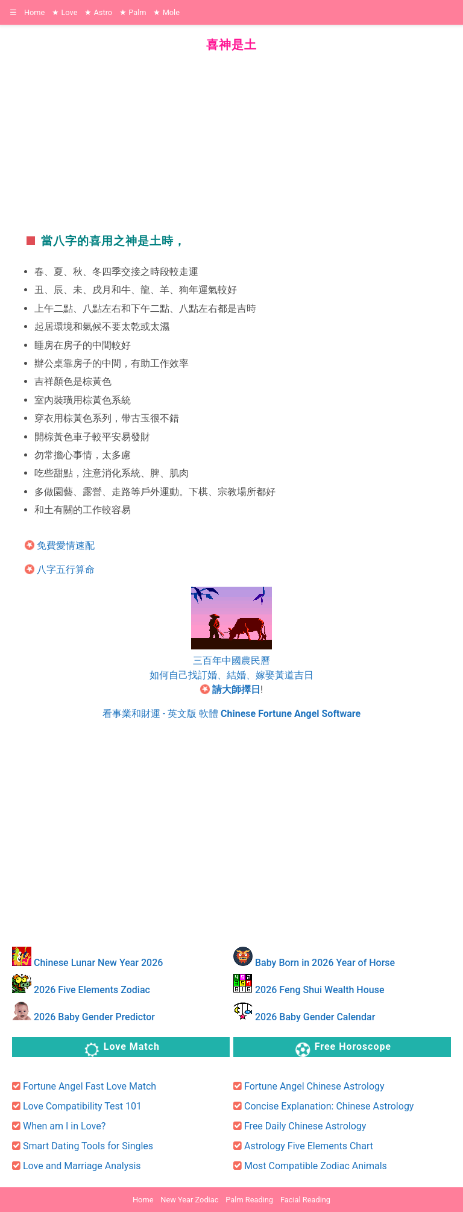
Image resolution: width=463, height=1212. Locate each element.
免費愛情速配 (66, 545)
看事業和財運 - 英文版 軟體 (231, 713)
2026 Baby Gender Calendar (315, 1017)
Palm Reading (249, 1199)
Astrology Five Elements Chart (308, 1146)
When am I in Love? (64, 1126)
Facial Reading (305, 1199)
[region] (231, 138)
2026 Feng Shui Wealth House (320, 990)
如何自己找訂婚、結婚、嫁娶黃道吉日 (231, 675)
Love (64, 12)
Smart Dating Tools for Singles (88, 1146)
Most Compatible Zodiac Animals (315, 1166)
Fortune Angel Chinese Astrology (314, 1086)
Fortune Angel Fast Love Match (89, 1086)
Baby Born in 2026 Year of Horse (325, 962)
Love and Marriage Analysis (82, 1166)
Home (34, 12)
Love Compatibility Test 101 (82, 1106)
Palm (132, 12)
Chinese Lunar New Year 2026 (98, 962)
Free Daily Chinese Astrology (305, 1126)
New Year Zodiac (189, 1199)
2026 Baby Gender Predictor (94, 1017)
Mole (166, 12)
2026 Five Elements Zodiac (92, 990)
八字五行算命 (66, 569)
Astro (98, 12)
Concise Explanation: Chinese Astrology (329, 1106)
